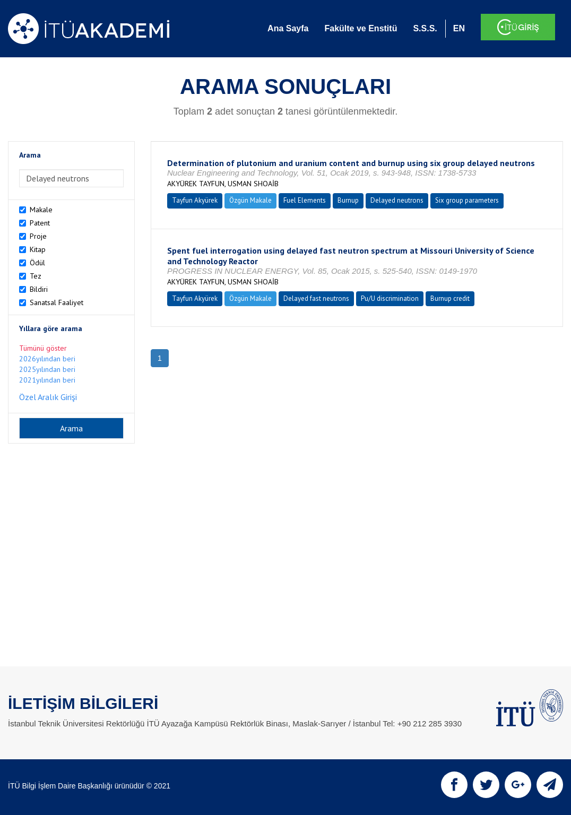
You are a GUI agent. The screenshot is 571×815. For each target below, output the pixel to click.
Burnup (348, 200)
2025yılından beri (47, 369)
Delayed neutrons (396, 200)
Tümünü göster (43, 348)
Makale (41, 209)
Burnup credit (450, 298)
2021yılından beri (47, 380)
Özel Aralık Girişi (48, 397)
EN (459, 28)
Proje (38, 236)
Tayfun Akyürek (195, 200)
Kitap (38, 249)
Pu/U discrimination (390, 298)
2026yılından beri (47, 358)
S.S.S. (425, 28)
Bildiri (39, 289)
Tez (35, 276)
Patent (40, 223)
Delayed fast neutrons (316, 298)
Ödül (37, 262)
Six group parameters (467, 200)
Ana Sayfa (287, 28)
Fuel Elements (304, 200)
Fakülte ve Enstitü (360, 28)
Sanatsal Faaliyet (56, 302)
